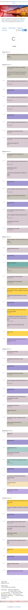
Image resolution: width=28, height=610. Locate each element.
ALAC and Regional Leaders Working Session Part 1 (17, 83)
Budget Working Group (17, 411)
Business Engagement (13, 589)
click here (22, 21)
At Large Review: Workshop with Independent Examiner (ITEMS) (17, 477)
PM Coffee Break (17, 116)
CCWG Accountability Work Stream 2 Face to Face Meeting (17, 56)
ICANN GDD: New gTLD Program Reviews (17, 325)
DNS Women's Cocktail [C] (17, 490)
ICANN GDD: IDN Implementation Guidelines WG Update (17, 174)
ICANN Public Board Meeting (17, 564)
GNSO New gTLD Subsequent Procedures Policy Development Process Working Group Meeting (17, 74)
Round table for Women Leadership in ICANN (17, 418)
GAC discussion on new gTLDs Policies (17, 132)
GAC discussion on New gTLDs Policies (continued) (17, 139)
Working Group (5, 596)
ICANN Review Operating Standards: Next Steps (17, 296)
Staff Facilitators (12, 28)
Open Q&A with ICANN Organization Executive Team (17, 542)
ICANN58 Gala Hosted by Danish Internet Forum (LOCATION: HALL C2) (17, 341)
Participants (19, 28)
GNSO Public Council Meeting (17, 453)
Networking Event (17, 594)
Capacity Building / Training (14, 591)
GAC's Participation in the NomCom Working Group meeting (17, 241)
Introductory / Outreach (6, 594)
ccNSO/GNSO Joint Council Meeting (17, 282)
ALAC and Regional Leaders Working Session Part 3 (17, 108)
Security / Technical (18, 595)
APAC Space (17, 434)
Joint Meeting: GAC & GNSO (17, 222)
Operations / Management (7, 595)
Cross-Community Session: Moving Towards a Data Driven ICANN (17, 502)
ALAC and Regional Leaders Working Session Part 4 (17, 124)
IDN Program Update (17, 483)
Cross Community (5, 592)
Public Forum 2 (17, 550)
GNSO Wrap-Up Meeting (17, 534)
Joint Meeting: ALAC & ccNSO (17, 229)
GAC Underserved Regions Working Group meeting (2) (17, 269)
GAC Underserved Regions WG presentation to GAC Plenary (17, 528)
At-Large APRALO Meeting (17, 352)
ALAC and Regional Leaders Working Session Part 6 (17, 190)
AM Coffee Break (17, 91)
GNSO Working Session (17, 168)
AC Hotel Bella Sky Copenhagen (8, 587)
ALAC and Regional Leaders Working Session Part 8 (17, 216)
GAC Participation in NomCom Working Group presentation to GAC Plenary (17, 398)
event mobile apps (17, 606)
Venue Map (4, 30)
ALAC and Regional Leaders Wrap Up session (17, 522)
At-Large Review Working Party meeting (17, 374)
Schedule (4, 28)
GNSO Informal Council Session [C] (17, 423)
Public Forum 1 (17, 332)
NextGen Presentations (17, 263)
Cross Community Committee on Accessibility (17, 68)
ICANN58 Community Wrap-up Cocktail (17, 571)
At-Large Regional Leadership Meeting (17, 277)
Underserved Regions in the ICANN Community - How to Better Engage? (17, 311)
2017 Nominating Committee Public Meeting (17, 210)
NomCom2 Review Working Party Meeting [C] (17, 196)
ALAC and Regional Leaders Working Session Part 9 (17, 382)
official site (14, 1)
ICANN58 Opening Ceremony (17, 249)
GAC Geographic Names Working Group (17, 155)
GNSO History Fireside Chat (17, 144)
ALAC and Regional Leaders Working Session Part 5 (17, 163)
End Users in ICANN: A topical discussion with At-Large (17, 461)
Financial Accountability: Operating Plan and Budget (17, 508)
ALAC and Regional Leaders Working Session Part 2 (17, 99)
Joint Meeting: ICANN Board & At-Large (17, 359)
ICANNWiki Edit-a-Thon (17, 448)
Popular (3, 598)
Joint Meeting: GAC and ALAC (17, 406)
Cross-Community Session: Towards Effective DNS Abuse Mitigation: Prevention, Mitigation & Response (17, 290)
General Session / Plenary (17, 592)
